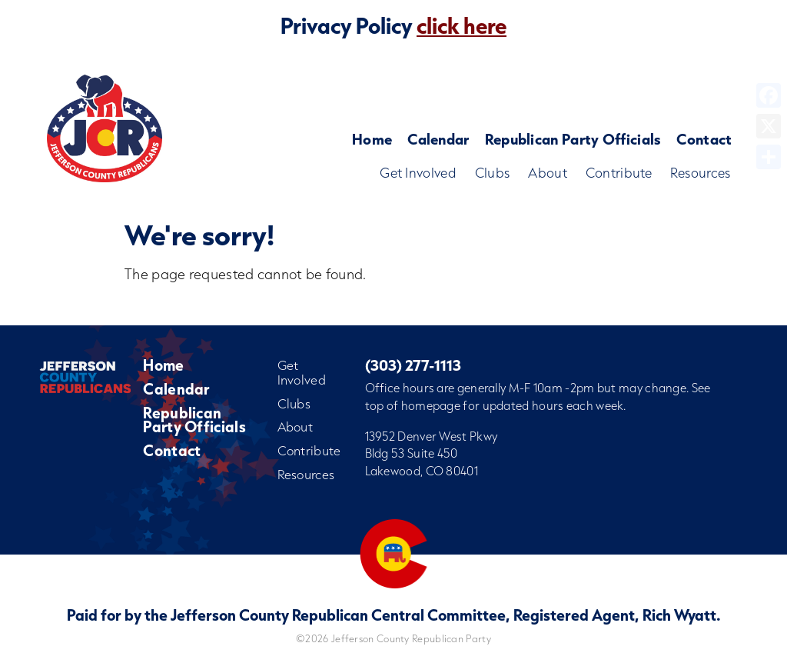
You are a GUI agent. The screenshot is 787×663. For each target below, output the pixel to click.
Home (372, 138)
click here (461, 25)
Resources (700, 173)
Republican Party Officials (573, 138)
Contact (704, 138)
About (547, 173)
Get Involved (418, 173)
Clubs (492, 173)
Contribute (619, 173)
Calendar (438, 138)
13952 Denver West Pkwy (431, 436)
